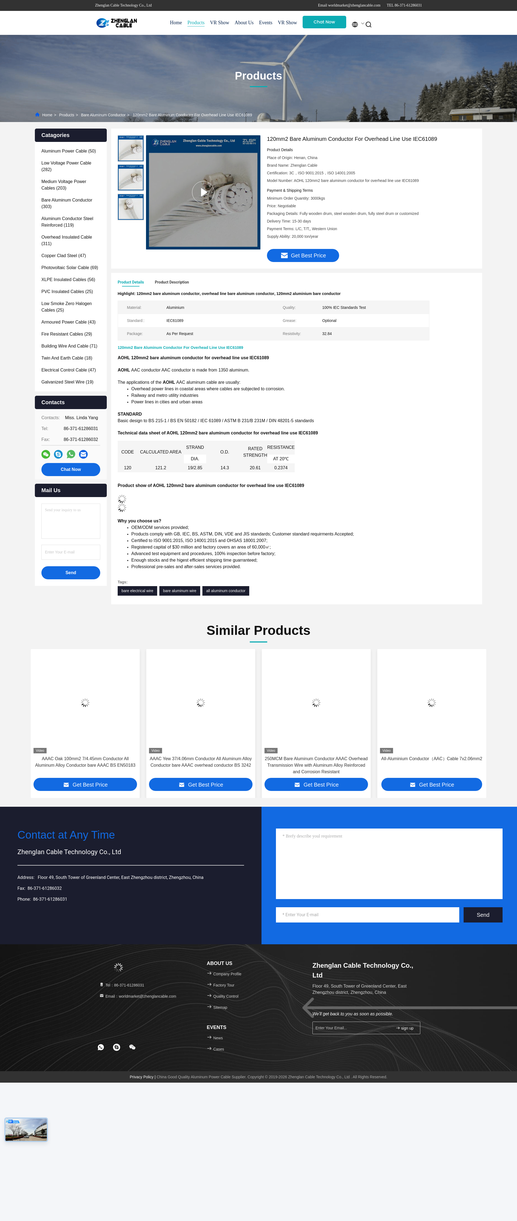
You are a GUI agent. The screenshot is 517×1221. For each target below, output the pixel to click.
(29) (66, 334)
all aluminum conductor (225, 591)
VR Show (219, 22)
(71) (69, 346)
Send (483, 915)
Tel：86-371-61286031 (121, 986)
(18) (66, 358)
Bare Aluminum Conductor (103, 115)
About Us (244, 22)
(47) (63, 255)
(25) (67, 291)
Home (176, 22)
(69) (69, 267)
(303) (66, 203)
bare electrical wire (137, 591)
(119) (67, 221)
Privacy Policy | (143, 1077)
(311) (66, 240)
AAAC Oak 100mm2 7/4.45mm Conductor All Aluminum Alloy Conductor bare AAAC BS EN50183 (85, 762)
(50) (68, 151)
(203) (63, 184)
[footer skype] (116, 1048)
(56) (68, 279)
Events (265, 22)
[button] (44, 718)
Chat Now (324, 22)
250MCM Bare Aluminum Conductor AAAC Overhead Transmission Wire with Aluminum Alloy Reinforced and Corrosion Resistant (316, 766)
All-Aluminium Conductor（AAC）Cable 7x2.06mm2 (431, 759)
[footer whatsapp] (101, 1048)
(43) (68, 322)
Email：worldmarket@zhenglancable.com (137, 997)
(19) (67, 382)
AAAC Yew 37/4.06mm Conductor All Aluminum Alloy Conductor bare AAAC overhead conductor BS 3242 (201, 762)
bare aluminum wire (179, 591)
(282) (66, 166)
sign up (404, 1028)
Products (196, 22)
